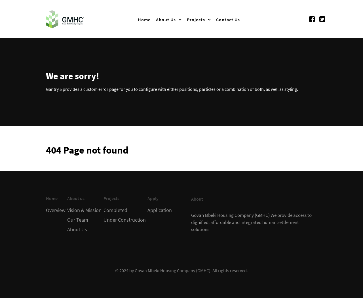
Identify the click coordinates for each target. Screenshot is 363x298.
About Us (77, 229)
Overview (56, 210)
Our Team (77, 220)
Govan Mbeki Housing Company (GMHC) (172, 270)
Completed (115, 210)
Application (159, 210)
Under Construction (125, 220)
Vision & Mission (84, 210)
